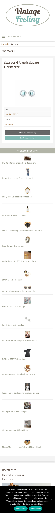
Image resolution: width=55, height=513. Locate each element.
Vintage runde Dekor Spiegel (14, 411)
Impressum (7, 479)
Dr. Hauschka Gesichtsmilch (14, 215)
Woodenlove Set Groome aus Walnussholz (20, 393)
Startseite (5, 44)
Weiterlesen (36, 509)
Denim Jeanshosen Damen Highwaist (18, 178)
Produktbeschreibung (27, 132)
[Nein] (51, 499)
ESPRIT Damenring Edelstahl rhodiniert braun (22, 230)
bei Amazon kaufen (27, 138)
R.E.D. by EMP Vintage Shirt (14, 359)
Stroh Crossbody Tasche (12, 280)
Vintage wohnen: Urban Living (15, 430)
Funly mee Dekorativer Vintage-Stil (17, 197)
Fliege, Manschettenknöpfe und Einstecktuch (21, 447)
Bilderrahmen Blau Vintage (13, 306)
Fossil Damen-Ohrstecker (13, 325)
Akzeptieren (21, 509)
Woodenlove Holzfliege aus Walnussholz (19, 340)
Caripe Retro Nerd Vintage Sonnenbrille (19, 261)
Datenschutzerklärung (13, 475)
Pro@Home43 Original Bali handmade (18, 374)
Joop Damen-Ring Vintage (13, 246)
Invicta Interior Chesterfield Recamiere (19, 163)
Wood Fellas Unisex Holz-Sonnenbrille (18, 291)
